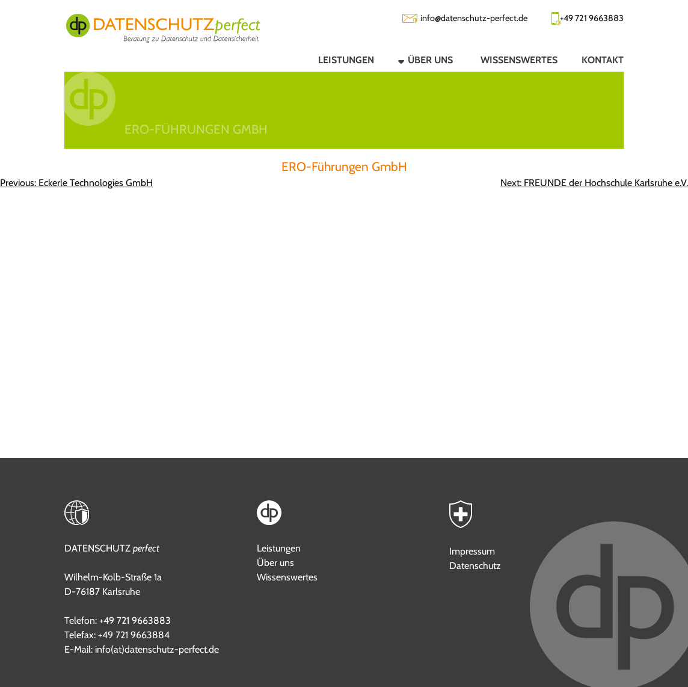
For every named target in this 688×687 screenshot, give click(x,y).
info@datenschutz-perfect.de (473, 18)
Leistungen (279, 548)
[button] (415, 60)
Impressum (472, 551)
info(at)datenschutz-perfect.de (157, 649)
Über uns (275, 562)
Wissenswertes (287, 577)
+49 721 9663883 (592, 18)
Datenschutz (475, 565)
